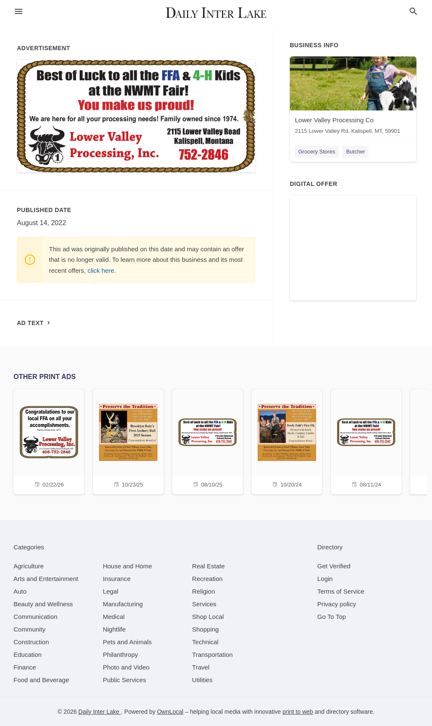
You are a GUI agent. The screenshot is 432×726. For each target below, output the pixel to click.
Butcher (355, 151)
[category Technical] (205, 641)
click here (100, 270)
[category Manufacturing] (123, 604)
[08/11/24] (366, 440)
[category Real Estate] (208, 566)
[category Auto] (20, 591)
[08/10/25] (207, 440)
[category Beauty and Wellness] (43, 604)
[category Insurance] (117, 578)
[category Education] (28, 654)
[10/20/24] (286, 440)
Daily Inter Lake (99, 711)
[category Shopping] (205, 629)
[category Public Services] (124, 679)
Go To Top (331, 616)
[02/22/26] (49, 440)
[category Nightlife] (114, 629)
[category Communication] (35, 616)
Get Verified (333, 566)
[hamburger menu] (19, 11)
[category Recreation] (207, 578)
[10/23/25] (128, 440)
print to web (298, 711)
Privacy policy (336, 604)
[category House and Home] (127, 566)
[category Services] (204, 604)
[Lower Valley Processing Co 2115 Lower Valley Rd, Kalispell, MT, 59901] (353, 97)
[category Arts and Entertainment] (46, 578)
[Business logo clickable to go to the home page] (216, 12)
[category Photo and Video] (126, 667)
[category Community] (30, 629)
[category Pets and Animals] (127, 641)
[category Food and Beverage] (41, 679)
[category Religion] (203, 591)
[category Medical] (114, 616)
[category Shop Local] (208, 616)
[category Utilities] (202, 679)
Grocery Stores (316, 151)
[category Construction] (31, 641)
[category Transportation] (212, 654)
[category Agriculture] (29, 566)
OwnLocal (170, 711)
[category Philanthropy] (120, 654)
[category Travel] (200, 667)
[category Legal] (111, 591)
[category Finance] (25, 667)
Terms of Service (340, 591)
